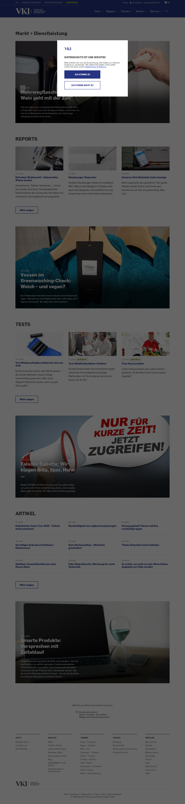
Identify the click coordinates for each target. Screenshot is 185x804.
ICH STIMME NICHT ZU (82, 85)
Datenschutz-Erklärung (95, 67)
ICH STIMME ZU (82, 74)
